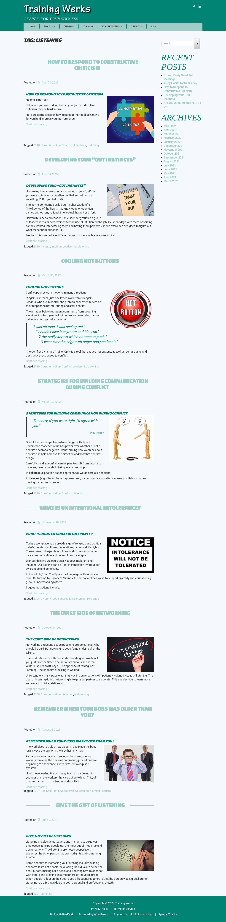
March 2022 (171, 133)
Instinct (45, 246)
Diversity (46, 598)
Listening (93, 145)
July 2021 (170, 165)
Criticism (67, 145)
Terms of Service (124, 908)
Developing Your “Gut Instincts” (90, 159)
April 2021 (170, 177)
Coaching (88, 26)
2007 (36, 790)
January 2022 (172, 141)
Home (32, 26)
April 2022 (170, 130)
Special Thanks (167, 914)
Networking (81, 694)
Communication (51, 145)
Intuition (56, 246)
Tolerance (93, 598)
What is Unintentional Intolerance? (90, 508)
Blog (153, 26)
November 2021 (174, 149)
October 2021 (172, 153)
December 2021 (174, 145)
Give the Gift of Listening (90, 805)
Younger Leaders (100, 790)
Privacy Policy (99, 908)
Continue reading (38, 124)
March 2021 (171, 181)
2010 (36, 145)
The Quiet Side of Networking (90, 613)
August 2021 (172, 161)
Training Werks (57, 10)
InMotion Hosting (142, 914)
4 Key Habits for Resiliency (180, 83)
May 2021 (170, 173)
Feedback (80, 145)
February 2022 (172, 137)
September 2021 (174, 157)
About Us (49, 26)
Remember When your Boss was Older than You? (93, 712)
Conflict (67, 366)
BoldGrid (67, 914)
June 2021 (170, 169)
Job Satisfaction (63, 598)
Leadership (70, 246)
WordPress (101, 914)
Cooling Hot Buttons (90, 261)
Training (69, 26)
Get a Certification (111, 26)
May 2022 (170, 126)
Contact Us (137, 26)
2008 (36, 598)
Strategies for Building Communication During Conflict (93, 384)
